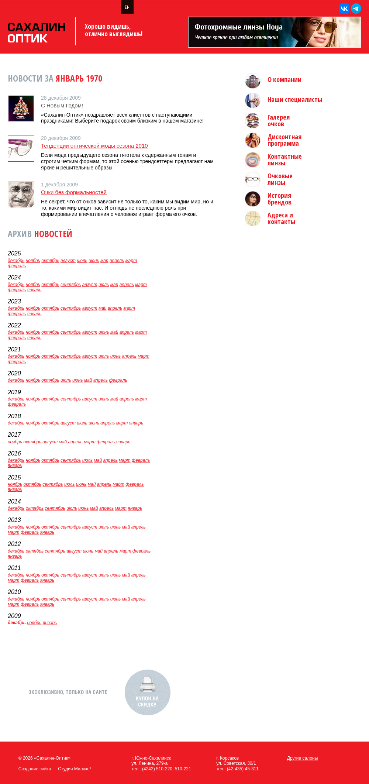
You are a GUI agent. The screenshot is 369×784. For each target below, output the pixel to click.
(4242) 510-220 (157, 768)
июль (82, 260)
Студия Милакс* (74, 768)
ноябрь (33, 260)
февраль (17, 265)
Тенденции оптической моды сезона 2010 (94, 145)
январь (34, 289)
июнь (94, 260)
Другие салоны (302, 758)
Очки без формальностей (74, 192)
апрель (117, 260)
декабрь (16, 260)
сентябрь (71, 284)
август (68, 260)
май (104, 260)
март (131, 260)
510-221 (183, 768)
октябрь (50, 260)
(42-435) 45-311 (243, 768)
